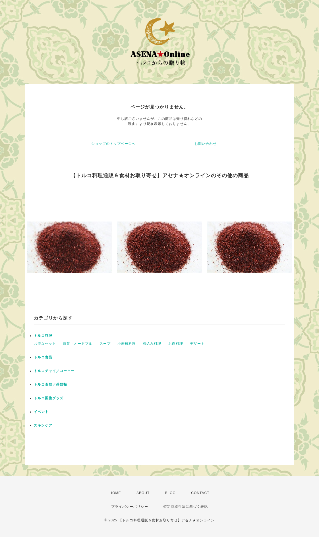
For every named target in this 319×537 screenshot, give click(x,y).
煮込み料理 (152, 344)
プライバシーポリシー (129, 507)
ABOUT (143, 493)
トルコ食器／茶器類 (50, 384)
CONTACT (200, 493)
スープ (105, 344)
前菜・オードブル (77, 344)
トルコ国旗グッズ (48, 398)
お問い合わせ (205, 144)
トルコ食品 (43, 357)
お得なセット (45, 344)
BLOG (170, 493)
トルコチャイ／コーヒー (54, 371)
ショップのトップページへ (113, 144)
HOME (115, 493)
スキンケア (43, 425)
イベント (41, 412)
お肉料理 (175, 344)
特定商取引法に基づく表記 (185, 507)
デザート (197, 344)
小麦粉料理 (126, 344)
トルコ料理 (43, 336)
